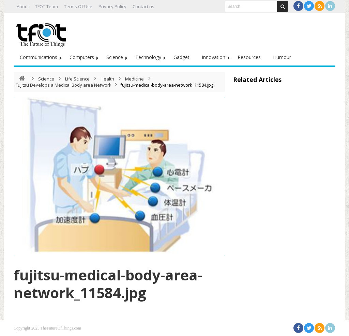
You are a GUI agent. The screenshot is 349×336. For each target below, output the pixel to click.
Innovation (213, 57)
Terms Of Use (78, 6)
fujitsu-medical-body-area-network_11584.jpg (108, 283)
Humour (282, 57)
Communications (38, 57)
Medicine (134, 79)
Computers (82, 57)
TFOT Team (46, 6)
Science (114, 57)
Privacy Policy (112, 6)
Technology (148, 57)
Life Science (77, 79)
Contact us (143, 6)
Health (107, 79)
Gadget (181, 57)
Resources (249, 57)
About (23, 6)
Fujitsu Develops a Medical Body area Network (63, 85)
